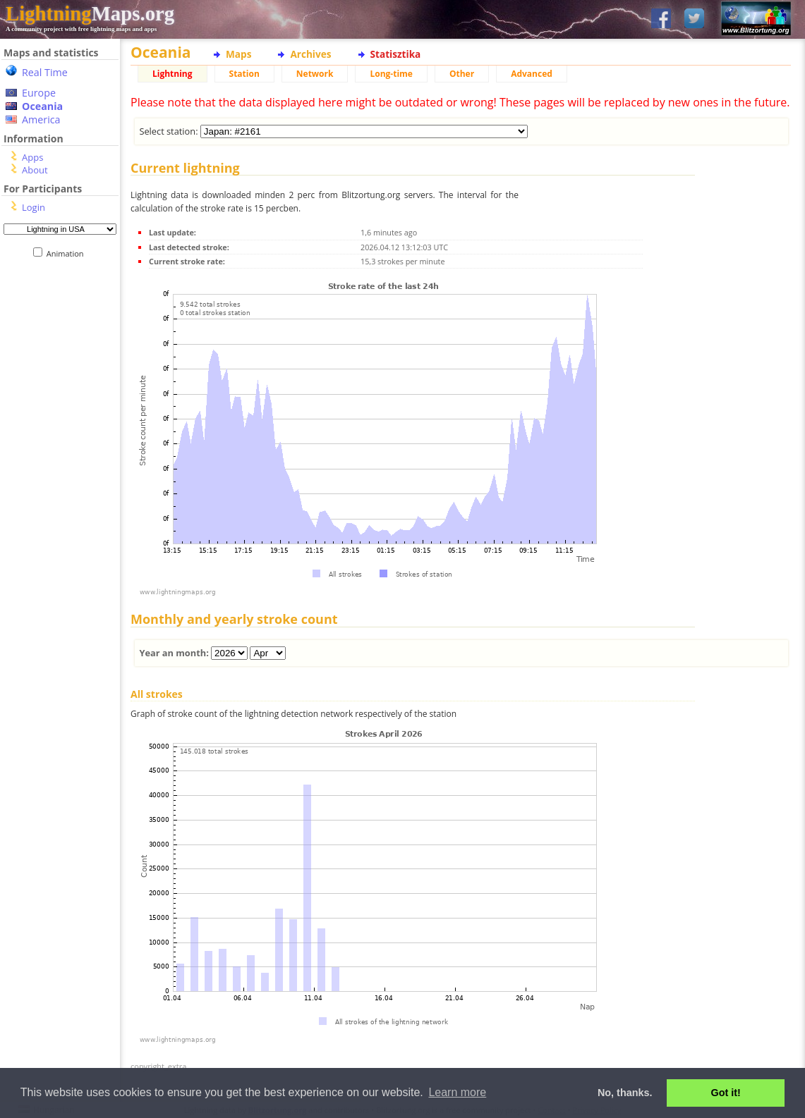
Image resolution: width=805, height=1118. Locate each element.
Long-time (391, 74)
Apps (32, 157)
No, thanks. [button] (625, 1092)
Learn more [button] (457, 1092)
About (35, 170)
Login (33, 207)
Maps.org (90, 13)
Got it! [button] (726, 1092)
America (41, 119)
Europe (39, 92)
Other (461, 74)
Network (315, 74)
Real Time (45, 72)
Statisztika (395, 54)
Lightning (172, 74)
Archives (310, 54)
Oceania (42, 106)
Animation (68, 253)
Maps (238, 54)
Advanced (531, 74)
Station (244, 74)
